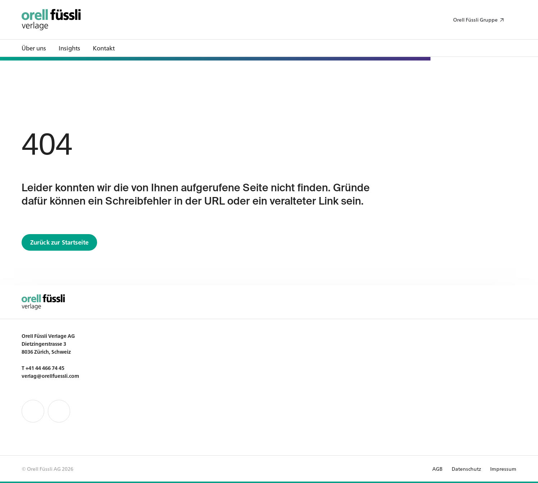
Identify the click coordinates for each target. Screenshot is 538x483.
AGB (437, 468)
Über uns (34, 48)
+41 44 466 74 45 (45, 367)
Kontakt (104, 48)
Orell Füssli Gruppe (475, 19)
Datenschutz (466, 468)
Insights (69, 48)
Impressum (503, 468)
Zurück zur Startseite (59, 242)
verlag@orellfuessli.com (50, 375)
